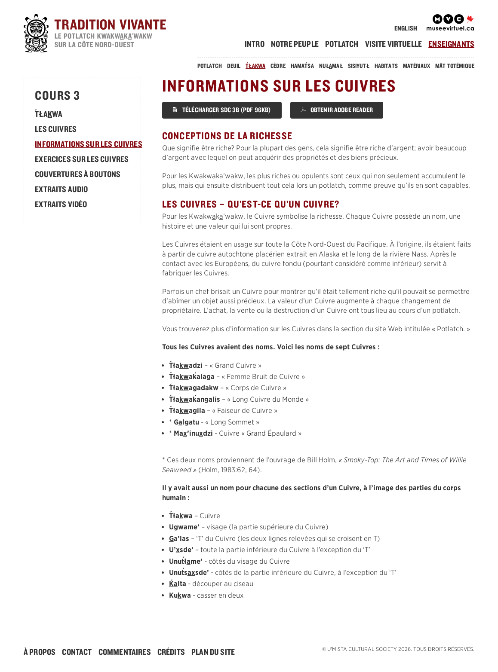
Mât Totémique (454, 65)
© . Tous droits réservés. (398, 649)
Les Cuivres (56, 129)
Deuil (234, 65)
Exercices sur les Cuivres (82, 159)
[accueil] (108, 34)
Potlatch (341, 44)
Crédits (171, 652)
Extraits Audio (61, 189)
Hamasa (302, 65)
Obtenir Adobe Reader (337, 110)
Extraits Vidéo (61, 204)
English (405, 28)
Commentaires (124, 652)
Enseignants (451, 44)
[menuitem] (257, 44)
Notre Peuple (295, 44)
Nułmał (331, 65)
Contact (77, 652)
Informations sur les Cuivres (88, 144)
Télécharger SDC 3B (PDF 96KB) (221, 110)
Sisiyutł (358, 65)
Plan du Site (213, 652)
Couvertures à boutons (77, 174)
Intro (254, 44)
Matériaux (416, 65)
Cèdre (278, 65)
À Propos (39, 652)
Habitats (386, 65)
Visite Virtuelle (393, 44)
